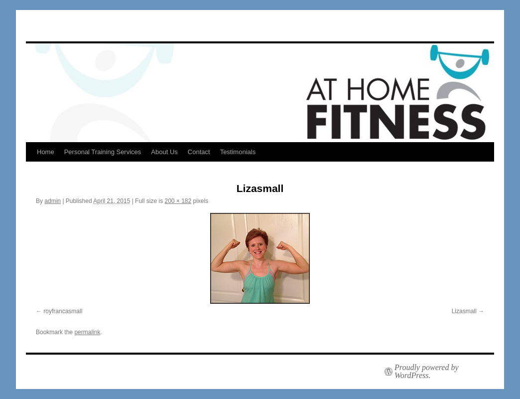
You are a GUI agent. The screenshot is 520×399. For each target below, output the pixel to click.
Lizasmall (464, 311)
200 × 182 (177, 201)
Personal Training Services (102, 152)
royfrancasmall (62, 311)
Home (45, 152)
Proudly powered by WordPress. (426, 372)
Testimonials (238, 152)
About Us (164, 152)
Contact (199, 152)
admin (52, 201)
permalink (87, 332)
